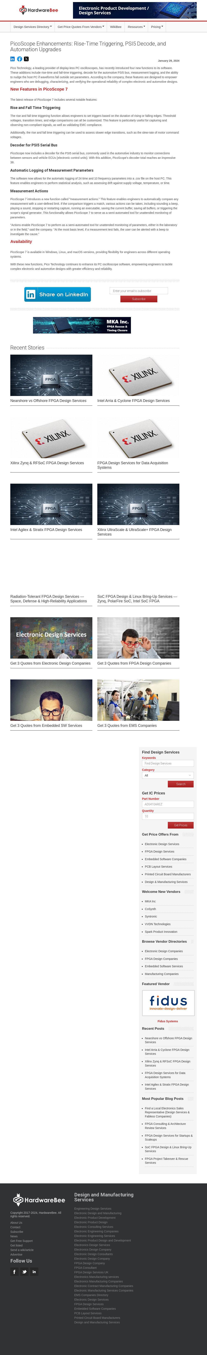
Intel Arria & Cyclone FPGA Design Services (133, 400)
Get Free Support (21, 1240)
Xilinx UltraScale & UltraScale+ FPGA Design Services (134, 531)
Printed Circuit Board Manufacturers (168, 873)
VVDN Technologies (158, 923)
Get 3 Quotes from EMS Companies (127, 725)
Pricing (156, 26)
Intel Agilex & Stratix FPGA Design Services (46, 529)
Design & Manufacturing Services (166, 881)
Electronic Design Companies (164, 950)
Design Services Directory (31, 26)
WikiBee (115, 26)
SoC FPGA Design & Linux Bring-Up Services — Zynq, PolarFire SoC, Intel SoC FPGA (137, 598)
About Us (16, 1222)
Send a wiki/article (22, 1249)
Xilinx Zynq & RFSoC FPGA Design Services (47, 462)
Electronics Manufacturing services (96, 1276)
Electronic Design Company (92, 1258)
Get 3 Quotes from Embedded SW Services (46, 725)
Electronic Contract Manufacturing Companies (103, 1285)
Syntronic (151, 915)
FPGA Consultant (85, 1267)
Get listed (16, 1244)
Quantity (148, 809)
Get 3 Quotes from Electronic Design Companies (50, 662)
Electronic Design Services (162, 843)
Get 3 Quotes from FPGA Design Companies (134, 662)
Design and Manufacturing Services (97, 1321)
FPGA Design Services (159, 851)
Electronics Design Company (92, 1249)
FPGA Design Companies (161, 958)
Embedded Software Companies (166, 858)
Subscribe (16, 1231)
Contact (15, 1226)
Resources (135, 26)
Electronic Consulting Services (93, 1226)
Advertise (16, 1254)
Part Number (150, 797)
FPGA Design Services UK (91, 1271)
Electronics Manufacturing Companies (98, 1280)
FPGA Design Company (89, 1262)
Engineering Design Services (92, 1208)
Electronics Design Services (92, 1244)
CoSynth (150, 908)
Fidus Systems (168, 1020)
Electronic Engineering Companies (96, 1230)
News (14, 1235)
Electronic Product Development (94, 1217)
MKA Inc (150, 900)
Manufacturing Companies (162, 973)
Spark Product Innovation (161, 931)
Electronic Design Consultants (93, 1253)
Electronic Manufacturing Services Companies (103, 1290)
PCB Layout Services (158, 866)
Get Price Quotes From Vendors (80, 26)
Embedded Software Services (164, 965)
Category (148, 769)
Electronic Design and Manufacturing (97, 1212)
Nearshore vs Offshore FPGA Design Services (48, 400)
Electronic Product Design (90, 1221)
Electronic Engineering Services (94, 1235)
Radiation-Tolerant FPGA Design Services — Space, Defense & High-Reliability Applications (48, 598)
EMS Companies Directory (91, 1294)
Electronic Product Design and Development (102, 1239)
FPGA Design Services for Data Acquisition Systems (132, 464)
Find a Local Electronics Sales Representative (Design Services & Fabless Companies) (167, 1111)
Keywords (149, 757)
